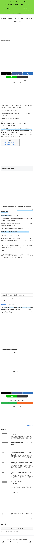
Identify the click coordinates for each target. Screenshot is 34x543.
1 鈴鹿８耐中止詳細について (8, 142)
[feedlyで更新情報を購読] (9, 403)
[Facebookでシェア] (17, 73)
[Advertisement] (17, 30)
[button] (22, 77)
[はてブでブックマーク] (27, 73)
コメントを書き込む (17, 528)
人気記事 (14, 349)
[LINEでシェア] (11, 77)
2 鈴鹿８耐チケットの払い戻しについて (10, 144)
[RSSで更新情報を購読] (25, 403)
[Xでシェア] (6, 73)
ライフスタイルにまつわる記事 (6, 349)
